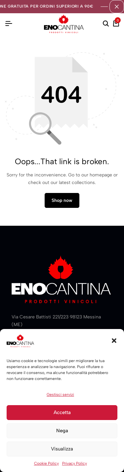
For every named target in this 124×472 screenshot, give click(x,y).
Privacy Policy (74, 463)
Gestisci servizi (60, 394)
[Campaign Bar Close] (116, 6)
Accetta (62, 412)
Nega (62, 431)
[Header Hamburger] (8, 23)
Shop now (62, 200)
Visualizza (62, 449)
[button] (114, 340)
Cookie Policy (46, 463)
